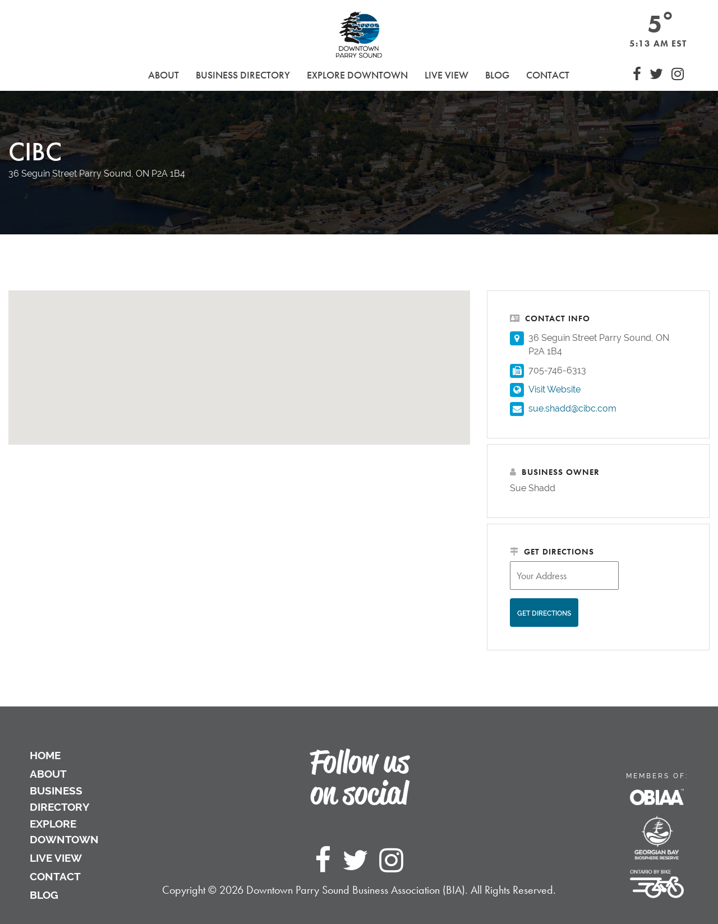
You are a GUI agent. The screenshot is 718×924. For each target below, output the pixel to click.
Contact (547, 74)
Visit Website (554, 389)
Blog (497, 74)
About (48, 774)
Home (45, 755)
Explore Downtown (64, 831)
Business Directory (60, 798)
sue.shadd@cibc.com (572, 408)
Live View (446, 74)
